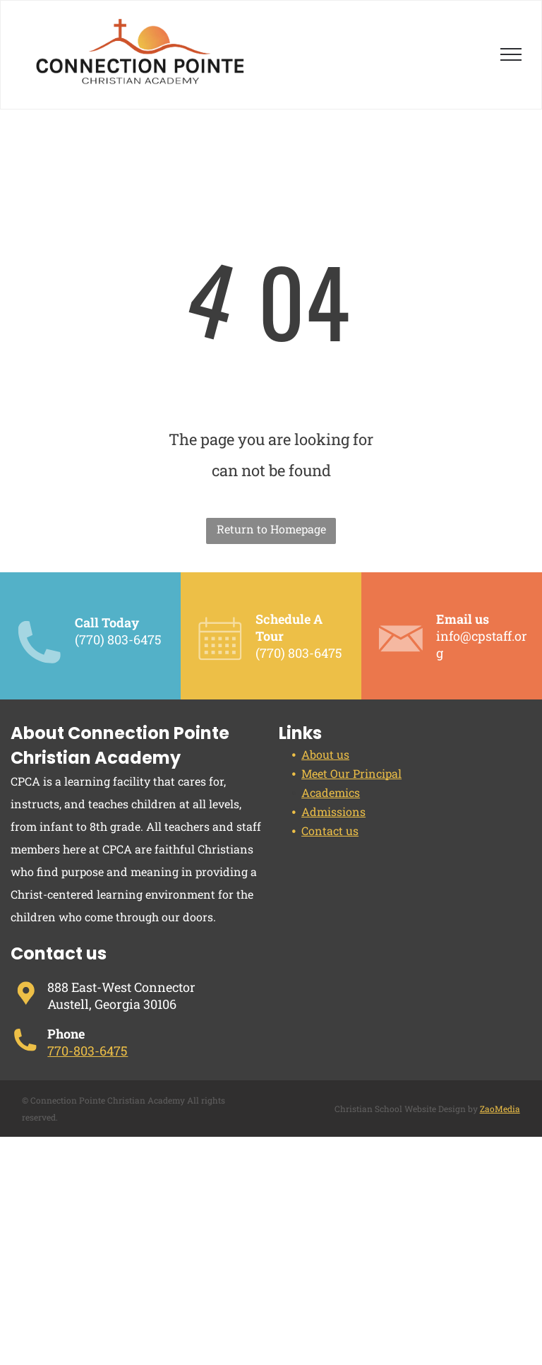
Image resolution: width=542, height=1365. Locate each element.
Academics (330, 792)
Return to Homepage (271, 528)
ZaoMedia (500, 1108)
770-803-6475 (87, 1050)
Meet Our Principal (351, 773)
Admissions (333, 811)
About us (325, 754)
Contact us (330, 830)
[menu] (511, 54)
